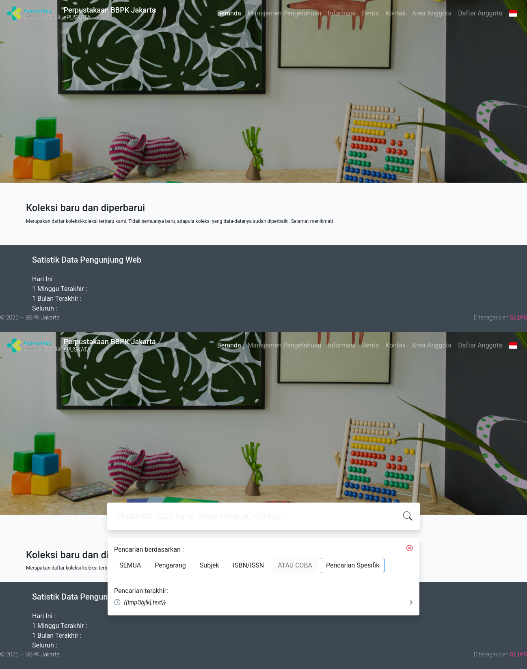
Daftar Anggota (480, 13)
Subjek (209, 565)
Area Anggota (431, 13)
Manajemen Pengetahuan (285, 13)
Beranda (229, 13)
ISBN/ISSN (248, 565)
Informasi (341, 13)
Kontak (395, 13)
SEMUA (130, 565)
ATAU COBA (295, 565)
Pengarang (170, 565)
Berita (370, 13)
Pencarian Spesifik (352, 565)
